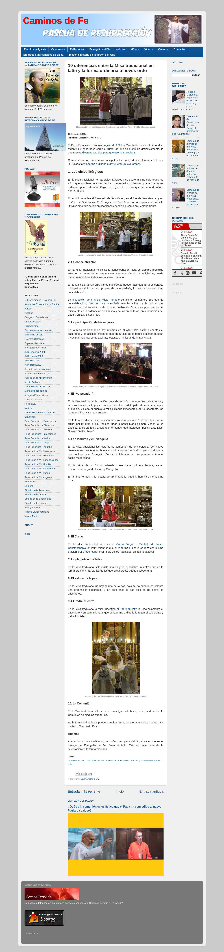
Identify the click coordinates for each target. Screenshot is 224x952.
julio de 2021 (114, 145)
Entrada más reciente (84, 791)
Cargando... (178, 283)
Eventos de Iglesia (35, 49)
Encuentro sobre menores (39, 330)
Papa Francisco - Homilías (39, 429)
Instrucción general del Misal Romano (95, 299)
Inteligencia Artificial (35, 347)
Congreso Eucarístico (36, 317)
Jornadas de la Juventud (38, 369)
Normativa (30, 403)
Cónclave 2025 (33, 321)
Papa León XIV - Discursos (39, 455)
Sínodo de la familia (35, 494)
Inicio (120, 791)
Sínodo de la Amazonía (37, 490)
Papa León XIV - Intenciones (40, 468)
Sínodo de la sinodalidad (38, 498)
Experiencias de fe (89, 779)
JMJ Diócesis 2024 (35, 352)
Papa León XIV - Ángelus (38, 477)
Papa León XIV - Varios (37, 473)
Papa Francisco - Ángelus (39, 447)
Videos (148, 49)
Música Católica (33, 399)
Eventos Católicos (34, 339)
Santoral (29, 486)
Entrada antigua (151, 791)
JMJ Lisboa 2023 (34, 356)
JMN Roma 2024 (34, 364)
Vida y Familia (32, 507)
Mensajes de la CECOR (37, 386)
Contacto (179, 49)
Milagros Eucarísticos (36, 395)
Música (135, 49)
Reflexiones (77, 49)
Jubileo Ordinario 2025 (37, 373)
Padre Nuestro (128, 609)
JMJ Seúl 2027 (33, 360)
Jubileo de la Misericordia (38, 377)
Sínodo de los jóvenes (37, 503)
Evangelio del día (34, 334)
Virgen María (31, 516)
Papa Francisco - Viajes (37, 442)
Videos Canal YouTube (37, 511)
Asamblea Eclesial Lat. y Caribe (42, 304)
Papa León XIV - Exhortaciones (41, 460)
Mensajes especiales (36, 390)
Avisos (28, 308)
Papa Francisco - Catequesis (40, 421)
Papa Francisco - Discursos (39, 425)
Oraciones (30, 416)
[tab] (180, 226)
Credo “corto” (90, 551)
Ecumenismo (32, 326)
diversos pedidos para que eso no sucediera (108, 152)
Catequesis (58, 49)
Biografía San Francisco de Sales (43, 54)
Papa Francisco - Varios (37, 438)
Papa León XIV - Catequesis (40, 451)
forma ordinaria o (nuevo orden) (114, 163)
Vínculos (163, 49)
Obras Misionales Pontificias (40, 412)
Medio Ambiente (33, 382)
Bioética (29, 313)
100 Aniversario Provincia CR (40, 300)
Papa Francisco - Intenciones (40, 434)
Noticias (120, 49)
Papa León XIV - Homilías (39, 464)
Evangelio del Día (99, 49)
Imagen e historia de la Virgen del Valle (91, 54)
